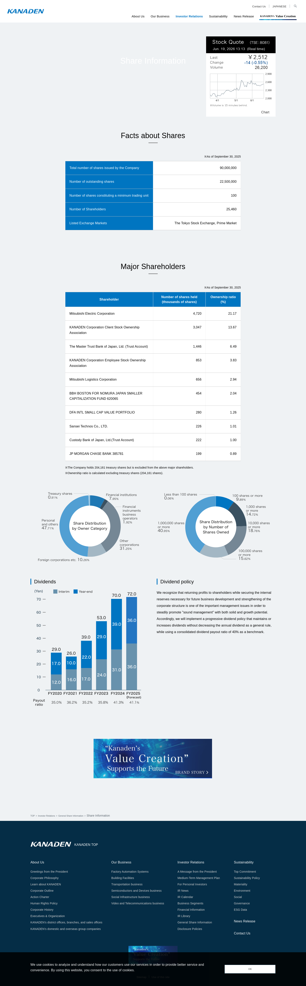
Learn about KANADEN (45, 884)
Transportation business (127, 884)
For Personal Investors (192, 884)
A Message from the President (197, 871)
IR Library (184, 916)
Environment (242, 890)
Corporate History (41, 909)
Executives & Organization (47, 916)
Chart (265, 112)
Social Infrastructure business (130, 897)
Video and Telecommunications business (137, 903)
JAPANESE (279, 6)
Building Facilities (122, 878)
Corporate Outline (42, 890)
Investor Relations (189, 16)
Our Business (160, 16)
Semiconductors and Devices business (136, 890)
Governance (242, 903)
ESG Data (240, 909)
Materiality (240, 884)
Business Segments (190, 903)
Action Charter (39, 897)
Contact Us (259, 6)
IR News (183, 890)
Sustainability (218, 16)
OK (250, 969)
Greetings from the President (49, 871)
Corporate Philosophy (44, 878)
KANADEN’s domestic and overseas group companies (65, 929)
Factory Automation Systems (130, 871)
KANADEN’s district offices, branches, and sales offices (66, 922)
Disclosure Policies (190, 929)
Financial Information (191, 909)
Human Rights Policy (44, 903)
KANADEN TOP (86, 844)
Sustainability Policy (247, 878)
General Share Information (83, 815)
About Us (138, 16)
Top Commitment (245, 871)
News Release (244, 16)
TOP (33, 815)
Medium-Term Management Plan (199, 878)
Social (238, 897)
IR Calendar (185, 897)
